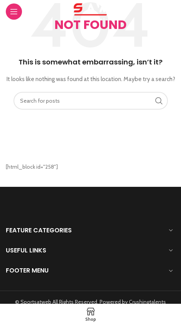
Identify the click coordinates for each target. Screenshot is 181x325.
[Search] (91, 101)
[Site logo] (90, 10)
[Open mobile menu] (23, 11)
